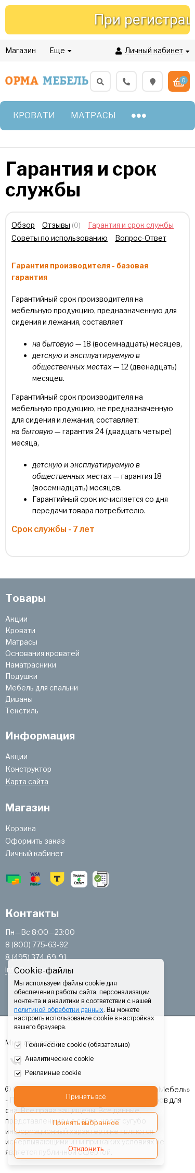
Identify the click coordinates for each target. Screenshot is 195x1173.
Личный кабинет (34, 853)
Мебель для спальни (41, 687)
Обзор (23, 224)
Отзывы (56, 224)
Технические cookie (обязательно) (72, 1045)
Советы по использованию (59, 237)
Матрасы (21, 641)
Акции (16, 618)
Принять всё (86, 1096)
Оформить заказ (35, 840)
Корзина (20, 828)
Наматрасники (30, 664)
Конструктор (28, 768)
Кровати (20, 630)
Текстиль (21, 710)
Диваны (19, 699)
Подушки (21, 676)
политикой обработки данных (58, 1010)
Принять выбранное (86, 1122)
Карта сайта (26, 781)
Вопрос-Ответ (140, 237)
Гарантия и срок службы (131, 224)
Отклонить (85, 1148)
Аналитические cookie (54, 1059)
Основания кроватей (42, 653)
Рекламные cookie (47, 1073)
